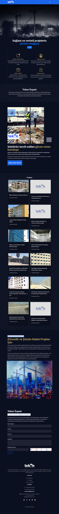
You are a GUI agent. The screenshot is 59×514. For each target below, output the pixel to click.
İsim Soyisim (10, 423)
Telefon (9, 429)
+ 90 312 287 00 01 (30, 495)
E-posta (9, 434)
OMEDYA (32, 506)
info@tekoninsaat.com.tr (30, 496)
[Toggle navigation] (50, 2)
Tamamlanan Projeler (30, 487)
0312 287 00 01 (15, 163)
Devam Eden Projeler (30, 489)
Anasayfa (30, 480)
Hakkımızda (30, 478)
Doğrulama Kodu (11, 447)
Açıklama (9, 439)
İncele (29, 47)
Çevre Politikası (30, 482)
